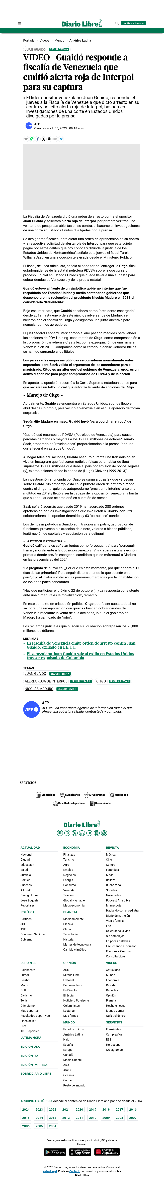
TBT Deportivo (30, 1031)
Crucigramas (114, 1049)
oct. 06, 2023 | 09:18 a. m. (66, 128)
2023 (39, 1109)
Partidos (26, 919)
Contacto (74, 1171)
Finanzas (69, 854)
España (68, 1044)
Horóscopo (113, 1044)
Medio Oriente (72, 1060)
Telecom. (69, 895)
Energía (68, 880)
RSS (108, 1039)
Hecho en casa (115, 1005)
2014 (39, 1118)
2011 (79, 1118)
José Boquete (30, 900)
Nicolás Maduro (39, 689)
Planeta (70, 912)
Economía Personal (118, 951)
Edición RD (29, 1056)
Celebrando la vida (118, 931)
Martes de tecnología (77, 944)
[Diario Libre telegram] (89, 833)
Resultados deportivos (35, 1015)
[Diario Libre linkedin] (82, 833)
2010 (92, 1118)
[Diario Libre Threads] (97, 833)
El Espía (68, 995)
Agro (66, 864)
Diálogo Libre (29, 895)
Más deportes (30, 1010)
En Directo (70, 990)
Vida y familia (115, 920)
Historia (68, 939)
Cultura (110, 864)
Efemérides (113, 1029)
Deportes (28, 963)
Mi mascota (114, 905)
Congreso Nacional (33, 934)
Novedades (113, 895)
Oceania (68, 1075)
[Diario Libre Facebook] (60, 833)
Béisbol (25, 980)
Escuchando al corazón (121, 946)
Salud (24, 869)
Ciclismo (26, 995)
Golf (23, 990)
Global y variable (74, 900)
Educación (27, 864)
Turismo (68, 859)
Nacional (26, 854)
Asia (66, 1065)
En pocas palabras (118, 941)
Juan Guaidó (35, 673)
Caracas (40, 128)
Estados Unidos (73, 1029)
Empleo (68, 869)
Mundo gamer (115, 1010)
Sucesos (26, 885)
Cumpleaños (114, 1034)
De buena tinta (72, 985)
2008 (119, 1118)
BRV (23, 1026)
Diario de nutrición (118, 915)
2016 (132, 1109)
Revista (112, 848)
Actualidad (30, 848)
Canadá (68, 1054)
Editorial (68, 980)
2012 (66, 1118)
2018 (106, 1109)
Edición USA (30, 1047)
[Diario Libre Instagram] (67, 833)
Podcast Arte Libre (118, 900)
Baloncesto (28, 970)
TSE (23, 929)
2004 (52, 1126)
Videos (44, 40)
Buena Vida (113, 885)
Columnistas (71, 1005)
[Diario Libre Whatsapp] (104, 833)
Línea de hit (28, 1021)
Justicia (26, 875)
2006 (26, 1126)
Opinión (69, 963)
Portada (29, 40)
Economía (71, 848)
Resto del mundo (74, 1085)
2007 (132, 1118)
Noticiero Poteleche (76, 1000)
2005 (39, 1126)
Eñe (108, 926)
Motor (24, 985)
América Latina (73, 1034)
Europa (67, 1049)
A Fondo (26, 890)
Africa (67, 1070)
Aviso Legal (50, 1171)
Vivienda (68, 890)
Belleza (110, 880)
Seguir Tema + (59, 49)
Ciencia (68, 924)
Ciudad (25, 859)
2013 (52, 1118)
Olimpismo (28, 1005)
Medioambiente (73, 919)
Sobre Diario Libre (36, 1074)
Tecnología (70, 934)
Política (25, 880)
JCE (23, 924)
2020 (79, 1109)
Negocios (69, 875)
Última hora (31, 1038)
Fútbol (25, 975)
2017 (119, 1109)
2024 (26, 1109)
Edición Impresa (34, 1065)
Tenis (24, 1000)
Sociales (111, 890)
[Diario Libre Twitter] (75, 833)
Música (111, 854)
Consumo (69, 885)
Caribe (67, 1080)
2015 (26, 1118)
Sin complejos (115, 936)
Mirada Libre (71, 975)
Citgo (101, 681)
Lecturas (69, 1010)
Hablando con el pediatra (122, 910)
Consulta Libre (115, 956)
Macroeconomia (74, 905)
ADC (66, 970)
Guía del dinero (116, 1015)
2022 (52, 1109)
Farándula (112, 869)
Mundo (59, 40)
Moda (110, 875)
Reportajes (28, 905)
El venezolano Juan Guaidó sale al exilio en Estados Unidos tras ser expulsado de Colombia (80, 656)
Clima (67, 929)
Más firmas (70, 1015)
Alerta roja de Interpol (46, 681)
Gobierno (26, 939)
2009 (106, 1118)
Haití (66, 1039)
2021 (66, 1109)
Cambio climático (74, 949)
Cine (109, 859)
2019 (92, 1109)
